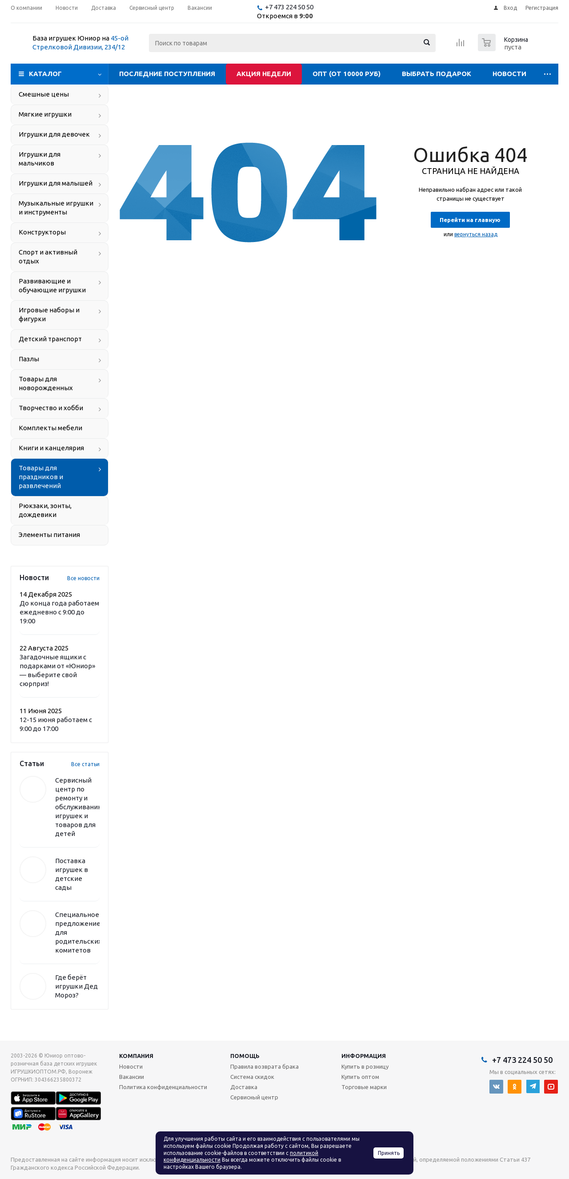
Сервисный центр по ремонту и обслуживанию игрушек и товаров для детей (79, 806)
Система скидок (252, 1077)
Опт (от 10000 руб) (347, 73)
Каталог (45, 73)
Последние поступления (167, 73)
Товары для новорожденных (46, 383)
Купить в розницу (365, 1066)
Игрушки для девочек (54, 134)
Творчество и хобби (51, 408)
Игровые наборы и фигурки (49, 314)
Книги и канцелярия (51, 448)
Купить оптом (360, 1077)
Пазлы (29, 359)
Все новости (83, 578)
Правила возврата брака (264, 1066)
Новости (509, 73)
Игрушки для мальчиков (39, 158)
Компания (136, 1056)
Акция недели (263, 73)
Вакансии (131, 1077)
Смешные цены (44, 94)
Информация (363, 1056)
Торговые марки (364, 1087)
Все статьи (85, 764)
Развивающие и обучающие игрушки (52, 285)
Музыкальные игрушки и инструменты (56, 207)
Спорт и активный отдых (48, 256)
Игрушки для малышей (55, 183)
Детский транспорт (50, 339)
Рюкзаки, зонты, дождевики (45, 510)
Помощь (245, 1056)
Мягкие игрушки (45, 114)
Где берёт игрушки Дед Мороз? (76, 986)
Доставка (243, 1087)
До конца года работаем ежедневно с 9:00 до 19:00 (59, 612)
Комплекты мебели (50, 428)
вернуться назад (475, 234)
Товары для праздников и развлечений (41, 476)
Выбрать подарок (436, 73)
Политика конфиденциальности (163, 1087)
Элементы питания (49, 534)
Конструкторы (42, 232)
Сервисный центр (254, 1097)
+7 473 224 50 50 (289, 7)
